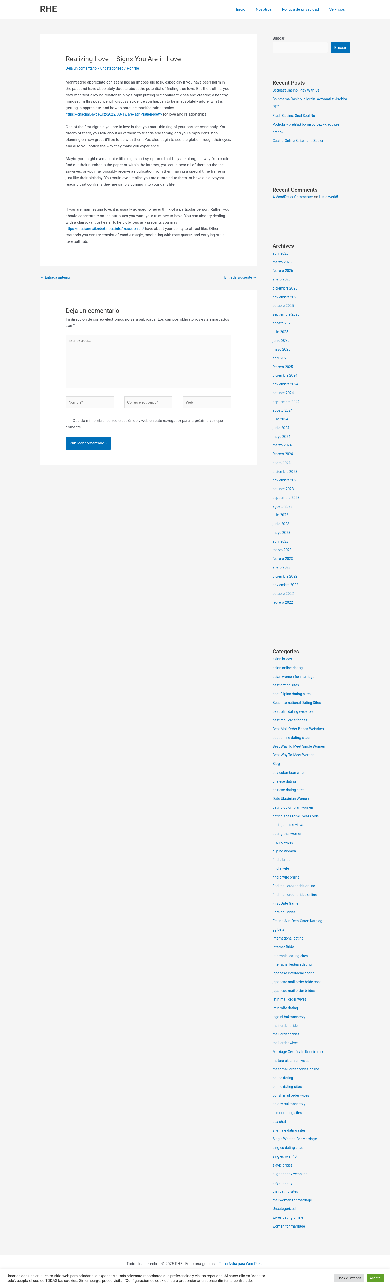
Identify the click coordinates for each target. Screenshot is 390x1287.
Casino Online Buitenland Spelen (300, 141)
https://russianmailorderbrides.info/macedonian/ (108, 228)
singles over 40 (285, 1157)
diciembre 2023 (286, 472)
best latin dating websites (295, 712)
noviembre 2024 (287, 384)
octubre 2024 (284, 393)
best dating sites (287, 685)
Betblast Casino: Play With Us (298, 90)
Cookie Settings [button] (349, 1278)
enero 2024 (282, 463)
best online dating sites (292, 738)
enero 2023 (282, 568)
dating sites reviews (290, 825)
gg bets (279, 930)
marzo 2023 (283, 550)
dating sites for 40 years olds (297, 816)
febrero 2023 (284, 559)
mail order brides (287, 1034)
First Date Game (286, 904)
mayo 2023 (282, 533)
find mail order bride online (295, 886)
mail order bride (286, 1026)
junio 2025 (282, 341)
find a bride (282, 860)
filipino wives (284, 843)
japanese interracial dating (295, 973)
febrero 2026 (284, 271)
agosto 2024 (283, 410)
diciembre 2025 (286, 288)
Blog (276, 764)
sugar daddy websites (291, 1174)
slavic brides (283, 1165)
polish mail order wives (292, 1096)
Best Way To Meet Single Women (301, 747)
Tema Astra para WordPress (241, 1264)
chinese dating (285, 781)
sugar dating (283, 1183)
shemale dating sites (290, 1131)
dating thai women (289, 834)
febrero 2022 (284, 603)
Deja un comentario (82, 68)
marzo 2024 (283, 445)
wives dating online (289, 1218)
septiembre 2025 (287, 315)
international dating (289, 938)
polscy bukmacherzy (290, 1104)
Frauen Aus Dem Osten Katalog (299, 921)
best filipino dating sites (293, 694)
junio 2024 (282, 428)
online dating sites (288, 1087)
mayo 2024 (282, 437)
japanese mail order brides (295, 991)
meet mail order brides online (298, 1069)
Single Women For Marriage (296, 1139)
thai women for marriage (294, 1200)
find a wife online (287, 877)
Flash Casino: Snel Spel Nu (295, 116)
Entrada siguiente (239, 277)
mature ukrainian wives (292, 1061)
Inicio (249, 9)
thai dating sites (286, 1192)
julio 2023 (281, 515)
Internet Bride (284, 947)
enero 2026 (282, 280)
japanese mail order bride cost (299, 982)
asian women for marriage (295, 677)
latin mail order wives (291, 999)
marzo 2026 (283, 262)
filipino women (285, 851)
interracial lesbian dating (294, 965)
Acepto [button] (375, 1278)
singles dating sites (289, 1148)
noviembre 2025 (287, 297)
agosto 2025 (283, 323)
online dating (284, 1078)
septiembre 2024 (287, 402)
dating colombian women (294, 808)
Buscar (278, 38)
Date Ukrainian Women (292, 799)
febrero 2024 (284, 454)
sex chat (280, 1122)
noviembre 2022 (287, 585)
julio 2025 (281, 332)
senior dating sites (288, 1113)
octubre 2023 (284, 489)
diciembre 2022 (286, 576)
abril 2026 (281, 254)
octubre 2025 (284, 306)
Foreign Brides (285, 912)
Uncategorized (115, 68)
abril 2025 (281, 358)
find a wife (281, 869)
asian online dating (289, 668)
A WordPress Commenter (294, 197)
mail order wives (287, 1043)
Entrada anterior (56, 277)
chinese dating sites (290, 790)
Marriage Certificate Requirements (302, 1052)
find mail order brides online (296, 895)
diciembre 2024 (286, 376)
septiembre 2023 (287, 498)
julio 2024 (281, 419)
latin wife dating (286, 1008)
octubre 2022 (284, 594)
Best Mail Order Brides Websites (300, 729)
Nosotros (270, 9)
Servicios (338, 9)
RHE (48, 9)
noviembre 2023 (287, 480)
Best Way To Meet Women (295, 755)
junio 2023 (282, 524)
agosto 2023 (283, 507)
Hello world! (332, 197)
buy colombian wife (289, 773)
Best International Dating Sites (299, 703)
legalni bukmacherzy (290, 1017)
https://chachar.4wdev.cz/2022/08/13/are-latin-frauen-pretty (118, 114)
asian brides (283, 659)
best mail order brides (291, 720)
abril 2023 (281, 542)
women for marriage (290, 1226)
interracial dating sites (292, 956)
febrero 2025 (284, 367)
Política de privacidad (304, 9)
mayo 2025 (282, 349)
